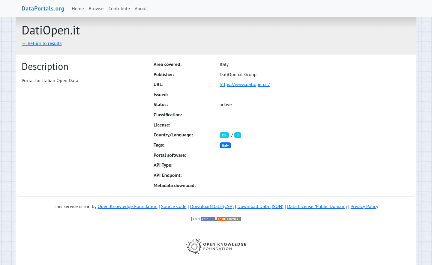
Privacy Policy (364, 206)
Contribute (119, 8)
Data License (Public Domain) (317, 206)
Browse (96, 8)
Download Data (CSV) (212, 206)
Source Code (173, 206)
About (141, 8)
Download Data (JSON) (260, 206)
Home (78, 8)
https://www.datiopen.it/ (245, 84)
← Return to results (42, 43)
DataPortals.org (43, 8)
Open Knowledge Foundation (128, 206)
